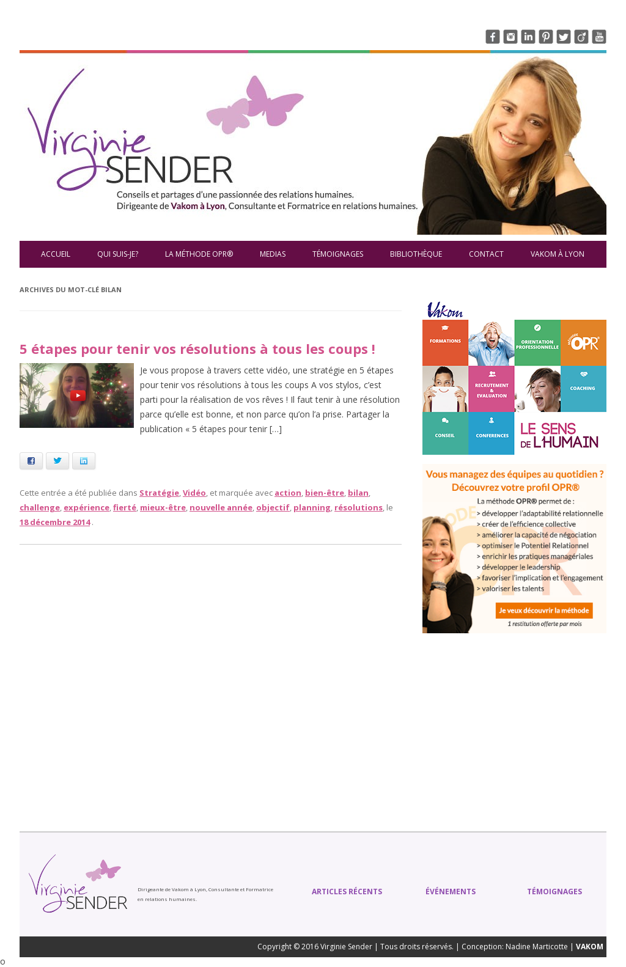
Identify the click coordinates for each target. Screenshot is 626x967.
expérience (86, 507)
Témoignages (337, 254)
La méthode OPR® (199, 254)
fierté (124, 507)
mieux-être (163, 507)
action (287, 492)
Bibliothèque (416, 254)
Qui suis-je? (117, 254)
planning (312, 507)
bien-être (324, 492)
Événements (450, 891)
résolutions (358, 507)
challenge (40, 507)
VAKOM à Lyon (557, 254)
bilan (358, 492)
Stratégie (159, 492)
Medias (272, 254)
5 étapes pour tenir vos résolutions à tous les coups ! (197, 348)
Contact (486, 254)
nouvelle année (221, 507)
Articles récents (347, 891)
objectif (273, 507)
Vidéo (194, 492)
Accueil (55, 254)
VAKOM (589, 946)
